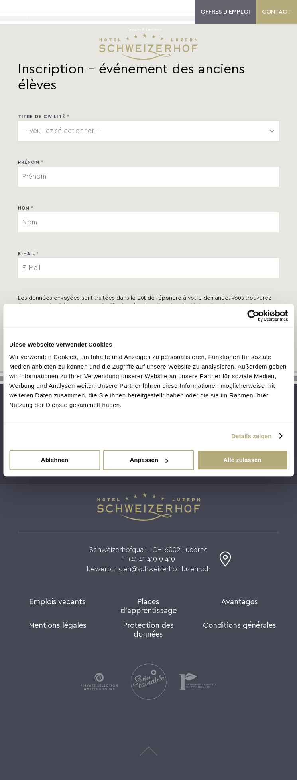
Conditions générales (239, 625)
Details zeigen (251, 436)
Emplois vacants (57, 602)
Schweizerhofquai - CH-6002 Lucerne (149, 549)
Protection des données (148, 630)
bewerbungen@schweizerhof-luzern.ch (148, 569)
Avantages (239, 602)
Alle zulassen (242, 459)
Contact (276, 12)
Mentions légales (58, 625)
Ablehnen (54, 459)
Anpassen (149, 459)
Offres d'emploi (225, 12)
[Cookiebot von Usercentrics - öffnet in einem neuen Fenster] (253, 316)
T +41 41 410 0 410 (148, 559)
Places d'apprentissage (148, 606)
